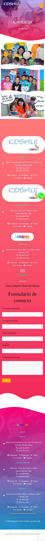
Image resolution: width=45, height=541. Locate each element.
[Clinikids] (11, 5)
